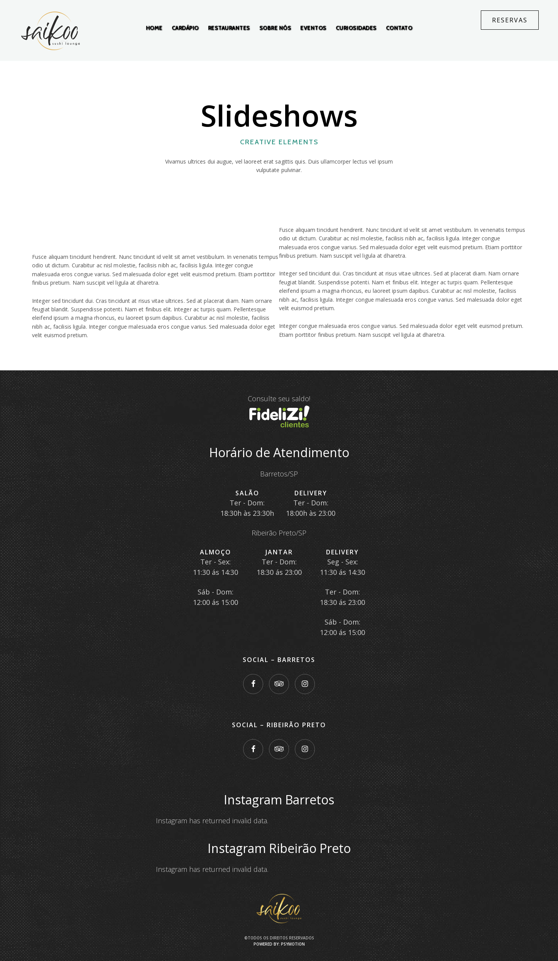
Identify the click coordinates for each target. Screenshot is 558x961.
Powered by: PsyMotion (279, 944)
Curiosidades (356, 27)
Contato (399, 27)
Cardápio (185, 27)
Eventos (313, 27)
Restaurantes (229, 27)
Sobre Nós (275, 27)
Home (154, 27)
